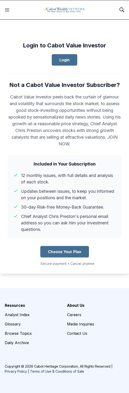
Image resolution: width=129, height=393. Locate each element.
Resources (15, 305)
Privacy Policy (16, 371)
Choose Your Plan (64, 251)
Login (64, 59)
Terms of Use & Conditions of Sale (57, 371)
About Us (75, 305)
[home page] (64, 10)
